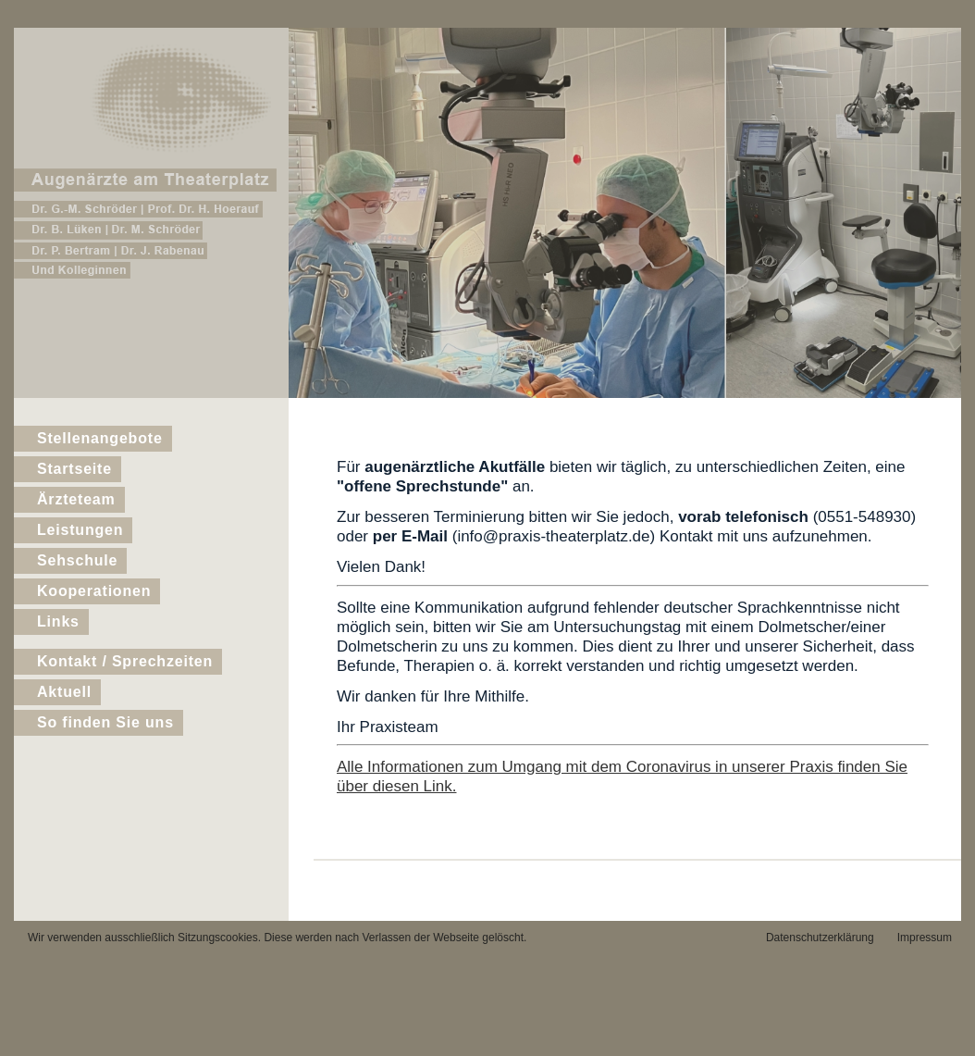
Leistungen (80, 530)
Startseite (74, 469)
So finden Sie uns (105, 722)
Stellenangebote (100, 438)
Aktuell (64, 692)
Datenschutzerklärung (820, 937)
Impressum (924, 937)
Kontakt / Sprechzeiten (125, 661)
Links (58, 621)
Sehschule (77, 560)
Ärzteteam (76, 499)
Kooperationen (94, 591)
